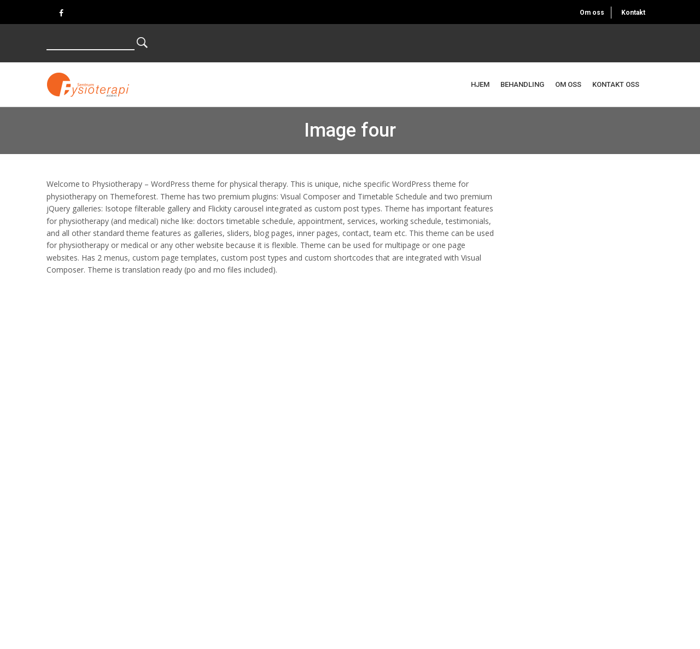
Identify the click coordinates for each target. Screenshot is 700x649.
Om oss (592, 12)
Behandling (522, 84)
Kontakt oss (615, 84)
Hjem (480, 84)
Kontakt (633, 12)
